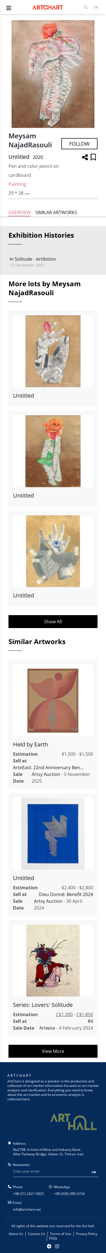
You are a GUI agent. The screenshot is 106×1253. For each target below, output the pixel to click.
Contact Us (36, 1234)
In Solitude (21, 259)
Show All (53, 622)
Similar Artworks (56, 212)
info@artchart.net (27, 1209)
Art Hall (88, 1226)
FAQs (53, 1238)
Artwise (47, 1028)
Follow (79, 143)
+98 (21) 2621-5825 (28, 1193)
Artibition (46, 259)
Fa (96, 7)
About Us (16, 1234)
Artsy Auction (46, 774)
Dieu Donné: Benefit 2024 (66, 894)
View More (53, 1051)
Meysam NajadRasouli (30, 140)
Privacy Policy (86, 1234)
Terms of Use (60, 1234)
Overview (19, 212)
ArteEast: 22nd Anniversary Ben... (48, 767)
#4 (90, 1021)
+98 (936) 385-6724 (69, 1193)
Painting (17, 184)
